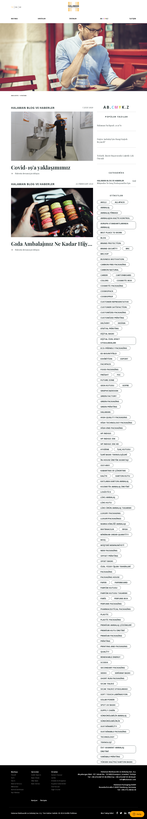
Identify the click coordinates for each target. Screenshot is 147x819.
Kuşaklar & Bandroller (58, 784)
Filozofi (13, 775)
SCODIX (104, 662)
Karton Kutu (122, 476)
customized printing (112, 317)
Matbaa (14, 19)
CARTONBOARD (123, 275)
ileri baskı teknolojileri (113, 454)
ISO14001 (105, 465)
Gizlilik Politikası (70, 813)
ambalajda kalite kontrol (115, 218)
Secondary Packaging (112, 667)
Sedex (103, 673)
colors (104, 280)
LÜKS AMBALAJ (107, 497)
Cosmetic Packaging (111, 285)
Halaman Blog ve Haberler (116, 182)
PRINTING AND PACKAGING (113, 646)
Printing (105, 641)
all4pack (120, 202)
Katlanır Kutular (56, 775)
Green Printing (108, 406)
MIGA (125, 529)
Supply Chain (107, 710)
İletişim (132, 19)
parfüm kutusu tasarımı (113, 593)
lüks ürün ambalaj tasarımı (115, 507)
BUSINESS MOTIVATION (112, 259)
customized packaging (113, 312)
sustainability (108, 726)
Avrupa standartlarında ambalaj (114, 225)
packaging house (109, 577)
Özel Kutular (55, 787)
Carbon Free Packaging (113, 264)
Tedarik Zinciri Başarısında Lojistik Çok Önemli (115, 157)
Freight (104, 374)
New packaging (108, 550)
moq (103, 539)
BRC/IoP (104, 253)
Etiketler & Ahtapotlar (58, 781)
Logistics (105, 492)
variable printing (110, 756)
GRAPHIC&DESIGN (109, 390)
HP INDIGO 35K (107, 438)
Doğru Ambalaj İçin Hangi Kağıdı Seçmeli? (112, 140)
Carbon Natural (109, 269)
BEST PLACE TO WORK (111, 232)
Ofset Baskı (106, 561)
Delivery (105, 323)
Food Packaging (109, 369)
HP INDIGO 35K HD (109, 444)
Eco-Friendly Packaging (113, 348)
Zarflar (53, 778)
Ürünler (73, 19)
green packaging (109, 401)
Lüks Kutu (106, 502)
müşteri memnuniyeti (112, 545)
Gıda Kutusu (107, 385)
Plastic (104, 614)
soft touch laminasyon (113, 694)
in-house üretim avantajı (114, 460)
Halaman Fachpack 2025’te (109, 125)
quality (104, 651)
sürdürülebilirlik (110, 721)
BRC (128, 248)
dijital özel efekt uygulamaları (110, 341)
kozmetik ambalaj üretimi (114, 486)
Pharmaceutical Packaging (115, 609)
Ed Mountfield (108, 353)
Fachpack (105, 364)
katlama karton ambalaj (114, 481)
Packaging (106, 571)
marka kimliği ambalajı (113, 523)
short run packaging (112, 678)
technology (107, 737)
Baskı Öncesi (35, 778)
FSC (119, 374)
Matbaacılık (107, 529)
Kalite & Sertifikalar (17, 790)
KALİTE (103, 476)
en (16, 7)
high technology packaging (116, 422)
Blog (103, 237)
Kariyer (34, 800)
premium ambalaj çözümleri (115, 625)
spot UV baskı (107, 705)
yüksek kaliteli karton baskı (116, 762)
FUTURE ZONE (107, 380)
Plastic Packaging (110, 619)
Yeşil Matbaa (15, 792)
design (121, 323)
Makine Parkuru (16, 784)
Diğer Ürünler (55, 790)
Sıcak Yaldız (107, 683)
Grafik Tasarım (36, 775)
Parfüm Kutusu (108, 587)
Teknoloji (106, 742)
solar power (107, 699)
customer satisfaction (113, 307)
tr (12, 7)
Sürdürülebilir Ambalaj (113, 715)
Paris (103, 598)
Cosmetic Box (124, 280)
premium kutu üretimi (112, 630)
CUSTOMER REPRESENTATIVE (114, 301)
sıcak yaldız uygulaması (114, 689)
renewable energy (110, 657)
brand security (108, 248)
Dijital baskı (107, 333)
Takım (13, 781)
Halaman (73, 7)
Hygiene (104, 449)
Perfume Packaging (111, 603)
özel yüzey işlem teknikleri (115, 566)
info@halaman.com (127, 779)
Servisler (42, 19)
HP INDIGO (105, 433)
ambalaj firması (109, 212)
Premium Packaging (111, 635)
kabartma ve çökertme (113, 470)
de (20, 7)
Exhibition (106, 358)
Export (124, 358)
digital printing (109, 328)
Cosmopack (106, 291)
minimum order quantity (114, 534)
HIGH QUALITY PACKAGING (113, 417)
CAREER (104, 275)
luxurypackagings (110, 518)
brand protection (110, 243)
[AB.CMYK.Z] (104, 20)
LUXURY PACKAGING (110, 513)
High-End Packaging (111, 428)
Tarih (12, 778)
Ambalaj (105, 207)
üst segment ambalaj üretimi (112, 749)
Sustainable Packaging (113, 731)
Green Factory (108, 396)
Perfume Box (121, 598)
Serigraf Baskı (122, 673)
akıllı (103, 202)
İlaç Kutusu (124, 449)
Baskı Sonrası (35, 784)
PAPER (103, 582)
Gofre (125, 385)
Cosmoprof (106, 296)
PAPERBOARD (121, 582)
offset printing (109, 555)
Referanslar (14, 787)
